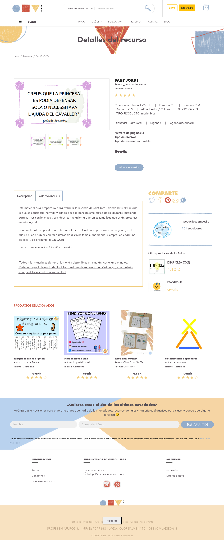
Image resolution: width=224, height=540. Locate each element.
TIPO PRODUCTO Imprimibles (135, 113)
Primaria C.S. (125, 109)
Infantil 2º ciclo (142, 105)
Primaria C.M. (192, 105)
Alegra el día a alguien (29, 358)
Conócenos (38, 476)
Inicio (81, 21)
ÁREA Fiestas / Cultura (156, 109)
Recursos (136, 21)
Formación (116, 21)
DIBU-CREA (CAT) (178, 262)
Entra (172, 7)
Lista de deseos (175, 476)
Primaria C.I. (167, 105)
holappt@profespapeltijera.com (105, 474)
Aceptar (112, 520)
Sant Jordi (136, 122)
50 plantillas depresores (181, 358)
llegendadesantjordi (181, 122)
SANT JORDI (127, 80)
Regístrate (187, 7)
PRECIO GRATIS (188, 109)
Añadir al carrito (129, 167)
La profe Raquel (31, 362)
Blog (167, 21)
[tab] (24, 196)
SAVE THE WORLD (126, 358)
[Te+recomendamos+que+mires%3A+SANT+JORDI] (160, 200)
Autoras (153, 21)
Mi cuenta (172, 470)
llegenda (156, 122)
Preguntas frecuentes (43, 481)
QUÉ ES (97, 21)
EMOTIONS (174, 282)
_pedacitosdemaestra (134, 84)
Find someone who (76, 358)
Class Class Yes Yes (133, 362)
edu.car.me (180, 362)
